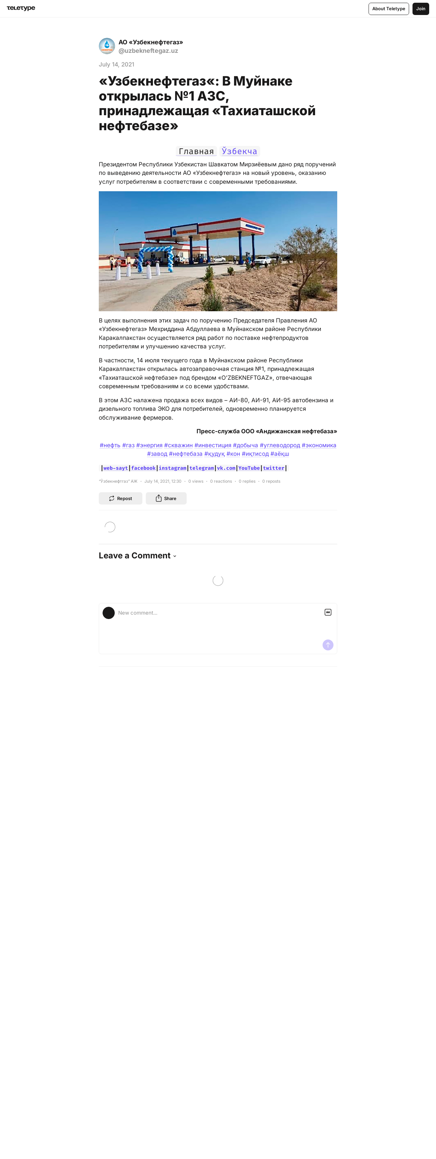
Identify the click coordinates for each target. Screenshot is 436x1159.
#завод (157, 453)
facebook (143, 468)
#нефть (110, 445)
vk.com (226, 468)
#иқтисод (255, 453)
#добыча (245, 445)
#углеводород (280, 445)
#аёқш (279, 453)
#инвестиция (212, 445)
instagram (172, 468)
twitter (273, 468)
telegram (201, 468)
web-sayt (116, 468)
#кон (233, 453)
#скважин (178, 445)
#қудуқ (214, 453)
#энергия (149, 445)
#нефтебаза (186, 453)
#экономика (319, 445)
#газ (128, 445)
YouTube (249, 468)
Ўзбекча (240, 151)
